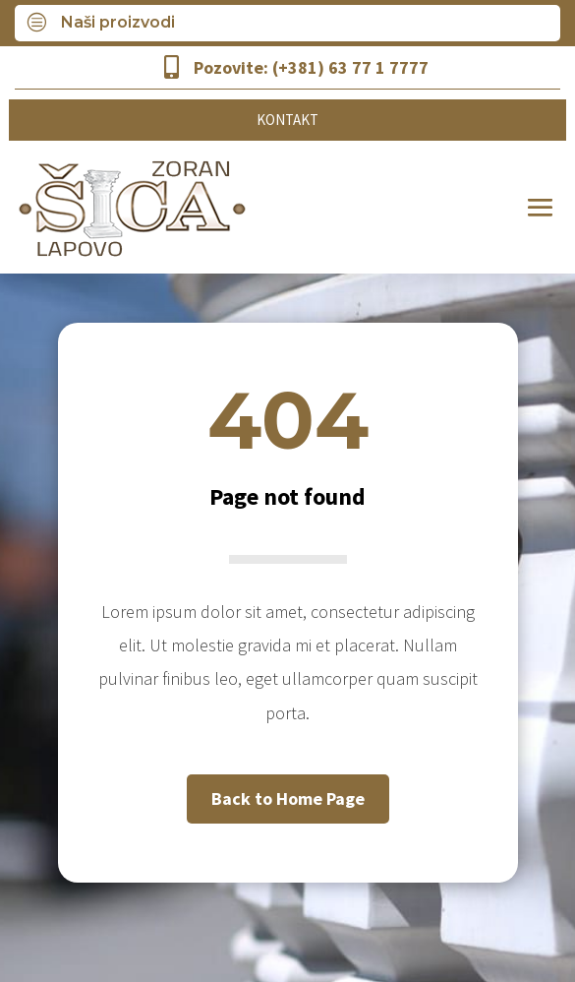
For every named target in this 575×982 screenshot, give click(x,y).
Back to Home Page (288, 798)
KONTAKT (287, 119)
